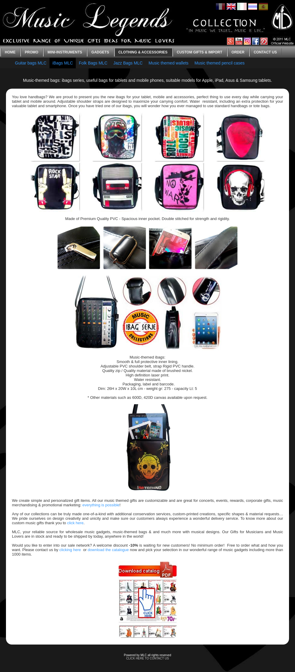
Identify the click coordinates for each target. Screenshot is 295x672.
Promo (31, 52)
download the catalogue (108, 550)
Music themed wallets (169, 63)
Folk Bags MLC (93, 63)
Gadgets (100, 52)
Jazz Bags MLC (128, 63)
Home (10, 52)
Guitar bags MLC (31, 63)
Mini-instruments (64, 52)
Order (237, 52)
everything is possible (100, 505)
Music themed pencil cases (219, 63)
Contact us (265, 52)
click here (75, 523)
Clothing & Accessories (143, 52)
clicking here (70, 550)
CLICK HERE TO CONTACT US (147, 658)
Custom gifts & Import (199, 52)
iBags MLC (62, 63)
